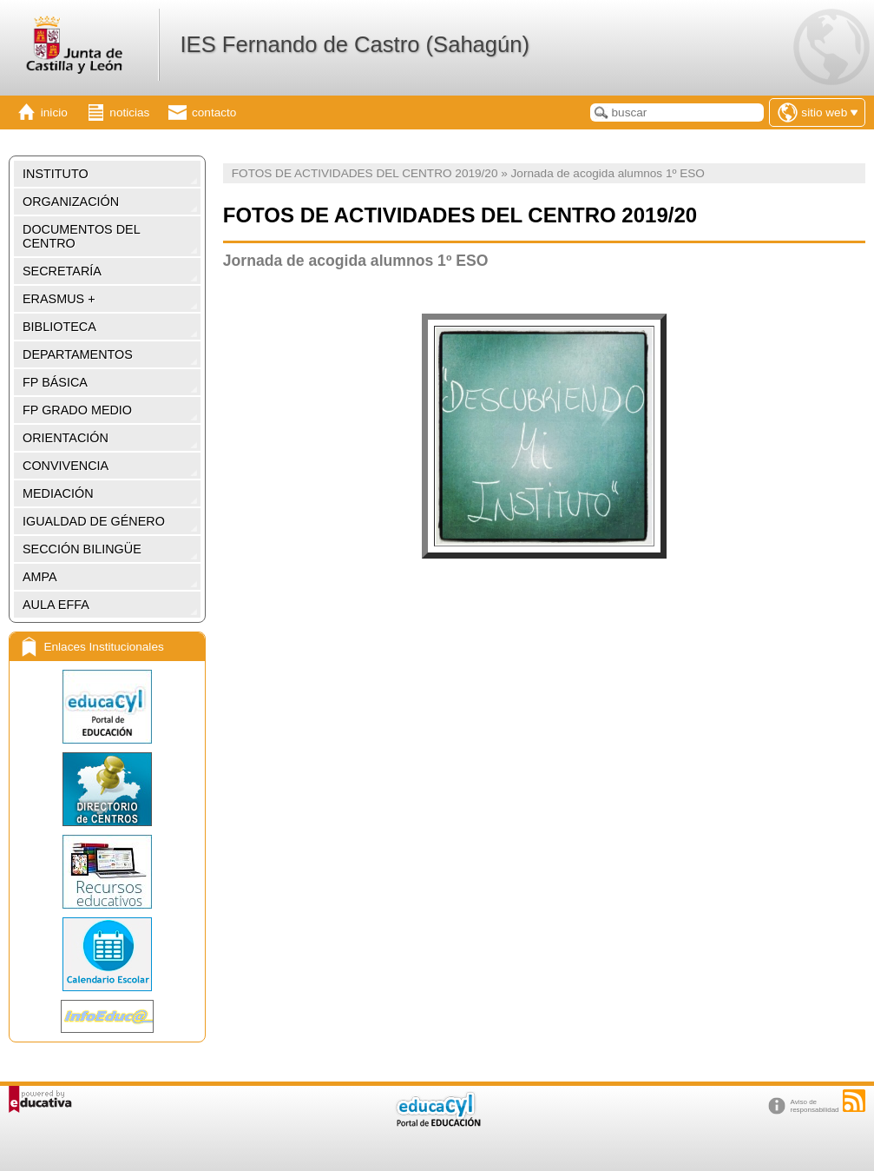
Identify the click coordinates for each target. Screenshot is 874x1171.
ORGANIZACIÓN (71, 201)
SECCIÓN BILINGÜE (82, 549)
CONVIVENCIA (65, 466)
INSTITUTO (56, 174)
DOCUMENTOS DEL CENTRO (82, 236)
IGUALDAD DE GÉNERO (94, 521)
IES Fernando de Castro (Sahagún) (354, 44)
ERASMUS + (59, 299)
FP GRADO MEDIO (77, 410)
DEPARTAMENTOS (78, 354)
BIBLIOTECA (59, 327)
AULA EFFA (56, 605)
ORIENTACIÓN (65, 438)
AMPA (40, 577)
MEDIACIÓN (58, 493)
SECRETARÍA (62, 271)
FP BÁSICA (55, 382)
